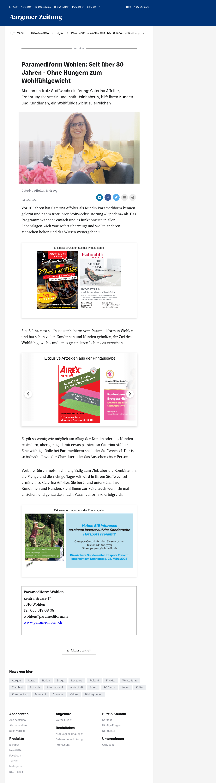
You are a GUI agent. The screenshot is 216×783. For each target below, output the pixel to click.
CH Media (108, 744)
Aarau (31, 680)
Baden (46, 680)
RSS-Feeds (16, 771)
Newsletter (15, 750)
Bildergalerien (93, 694)
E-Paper (14, 744)
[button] (94, 7)
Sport (93, 687)
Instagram (15, 766)
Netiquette (108, 730)
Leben (125, 687)
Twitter (13, 760)
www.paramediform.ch (43, 622)
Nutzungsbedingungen (69, 733)
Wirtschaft (76, 687)
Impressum (63, 744)
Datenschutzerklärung (69, 739)
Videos (74, 694)
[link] (13, 7)
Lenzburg (76, 680)
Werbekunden (64, 719)
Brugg (60, 680)
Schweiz (35, 687)
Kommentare (20, 694)
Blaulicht (40, 694)
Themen (58, 694)
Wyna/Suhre (129, 680)
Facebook (15, 755)
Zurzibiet (17, 687)
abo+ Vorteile (17, 730)
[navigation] (40, 33)
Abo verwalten (18, 725)
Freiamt (94, 680)
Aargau (16, 680)
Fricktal (110, 680)
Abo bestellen (17, 719)
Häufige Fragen (111, 725)
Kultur (140, 687)
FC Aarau (109, 687)
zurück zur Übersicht (79, 650)
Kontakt (107, 719)
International (55, 687)
